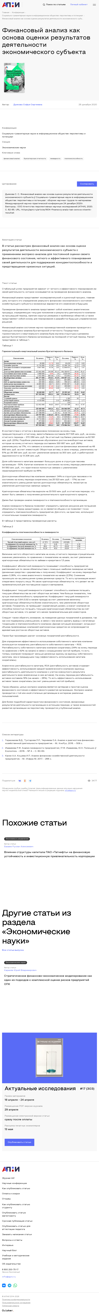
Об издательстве (11, 1263)
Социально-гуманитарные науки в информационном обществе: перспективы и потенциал (42, 16)
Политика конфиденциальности (16, 1299)
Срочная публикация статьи (17, 1221)
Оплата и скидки (11, 1193)
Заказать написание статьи (17, 1234)
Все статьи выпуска (13, 950)
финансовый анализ (12, 158)
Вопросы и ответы (12, 1240)
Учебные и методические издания (15, 1256)
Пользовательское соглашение (16, 1302)
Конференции (18, 12)
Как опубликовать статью (16, 1188)
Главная (5, 12)
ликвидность (59, 158)
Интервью (7, 1245)
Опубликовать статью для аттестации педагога (16, 1227)
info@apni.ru (70, 790)
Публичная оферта (10, 1305)
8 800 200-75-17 (11, 1269)
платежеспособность (78, 158)
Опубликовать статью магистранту (14, 1213)
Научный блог (9, 1250)
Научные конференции (14, 1183)
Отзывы (6, 1198)
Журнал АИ (8, 1178)
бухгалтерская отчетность (38, 158)
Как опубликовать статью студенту (16, 1205)
